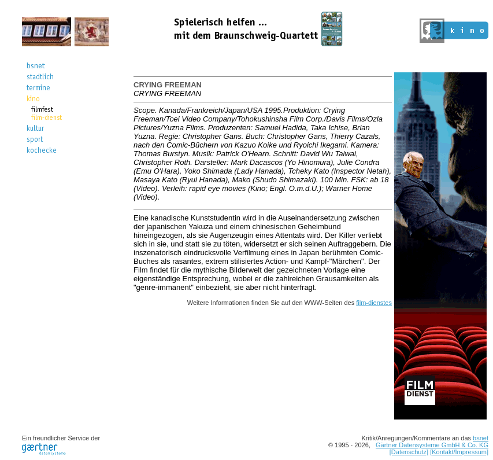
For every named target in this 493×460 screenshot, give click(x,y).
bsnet (480, 438)
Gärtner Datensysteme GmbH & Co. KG (432, 444)
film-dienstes (374, 302)
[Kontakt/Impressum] (459, 451)
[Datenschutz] (409, 451)
